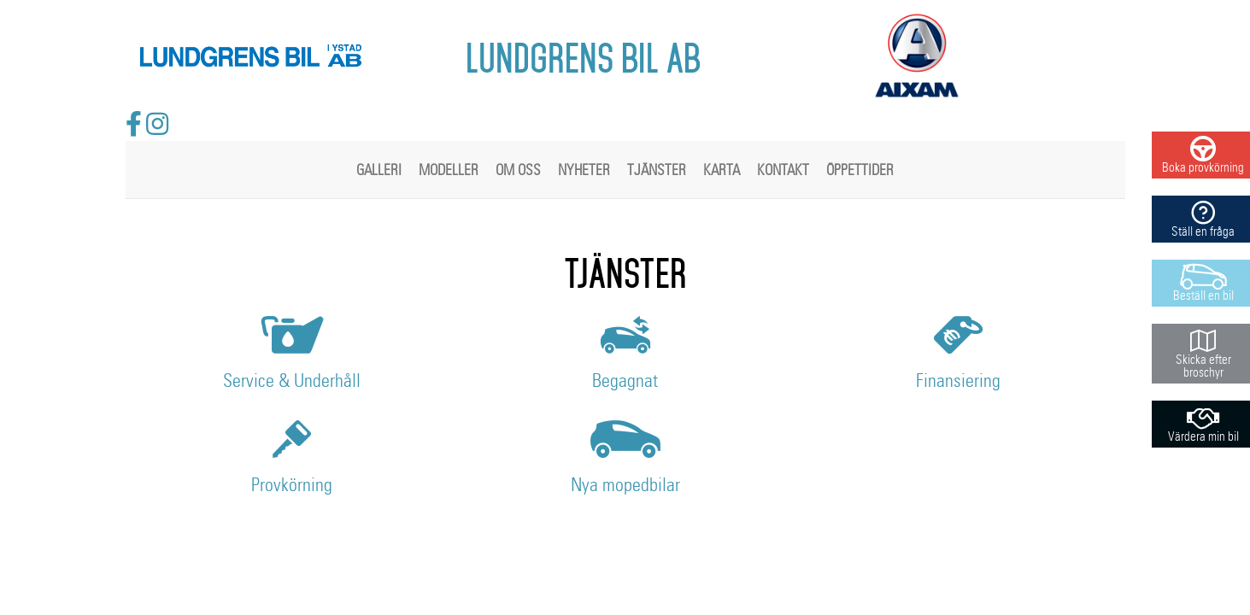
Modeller (448, 170)
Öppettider (860, 170)
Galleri (379, 170)
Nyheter (584, 170)
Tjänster (656, 170)
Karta (721, 170)
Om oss (518, 170)
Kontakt (783, 170)
